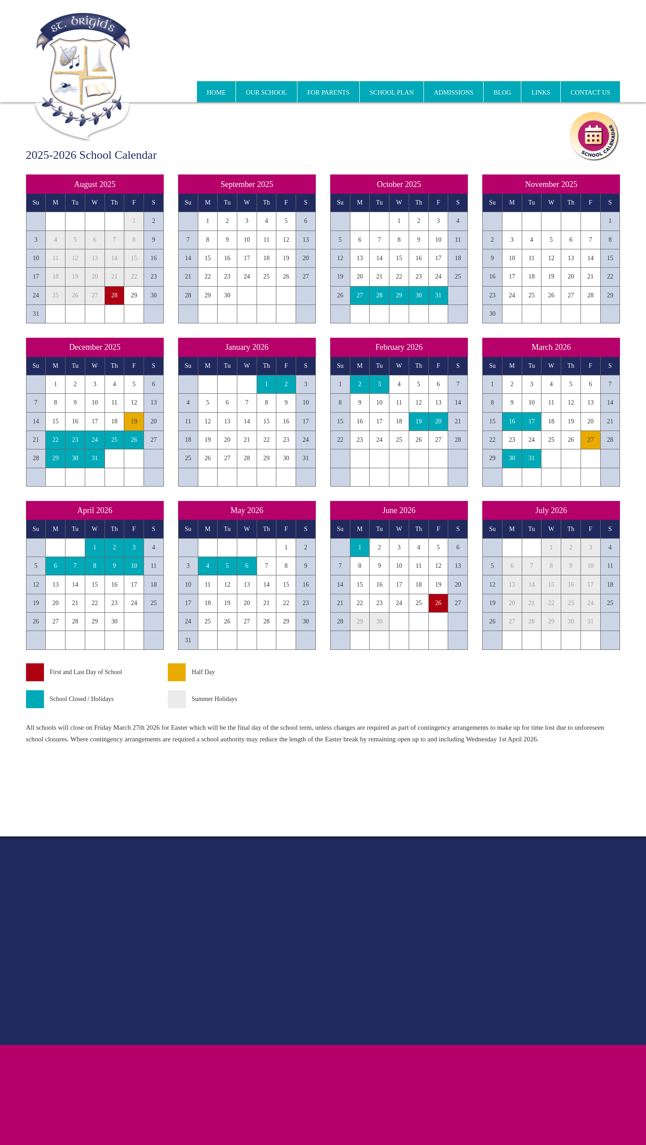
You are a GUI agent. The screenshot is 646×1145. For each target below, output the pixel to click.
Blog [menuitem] (502, 92)
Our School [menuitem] (266, 92)
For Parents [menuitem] (328, 92)
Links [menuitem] (540, 92)
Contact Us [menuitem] (591, 92)
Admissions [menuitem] (453, 92)
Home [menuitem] (216, 92)
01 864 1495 (465, 61)
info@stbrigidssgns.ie (590, 60)
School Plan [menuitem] (392, 92)
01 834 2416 (507, 61)
